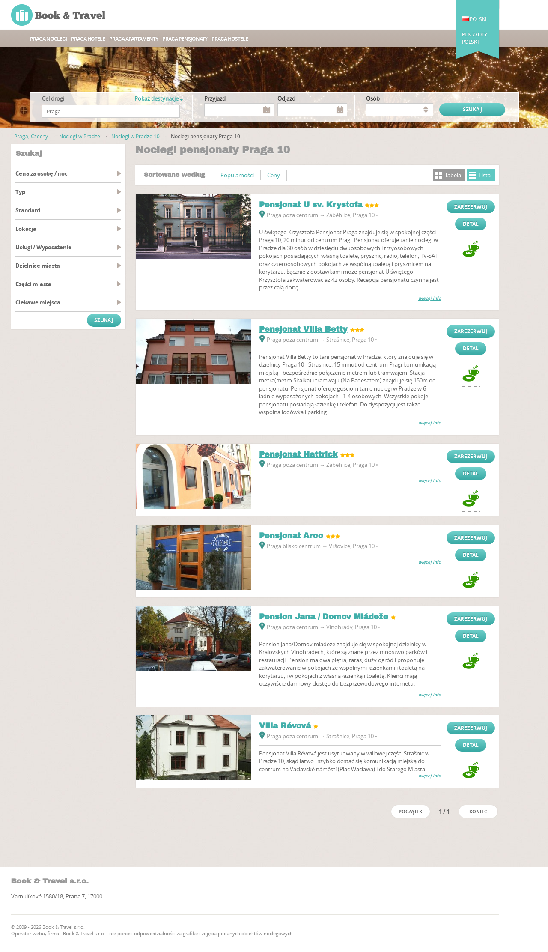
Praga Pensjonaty (184, 38)
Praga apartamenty (133, 38)
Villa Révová (285, 726)
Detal (471, 223)
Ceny (273, 175)
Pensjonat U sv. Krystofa (310, 204)
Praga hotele (88, 38)
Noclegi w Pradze (79, 136)
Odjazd (286, 98)
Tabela (453, 175)
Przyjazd (215, 98)
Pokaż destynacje (158, 98)
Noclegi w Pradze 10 (135, 136)
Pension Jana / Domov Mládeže (323, 616)
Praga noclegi (48, 38)
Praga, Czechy (31, 136)
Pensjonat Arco (291, 535)
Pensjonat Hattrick (298, 454)
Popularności (237, 175)
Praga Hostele (229, 38)
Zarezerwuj (470, 206)
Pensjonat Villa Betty (303, 329)
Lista (485, 175)
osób (373, 98)
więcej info (429, 298)
